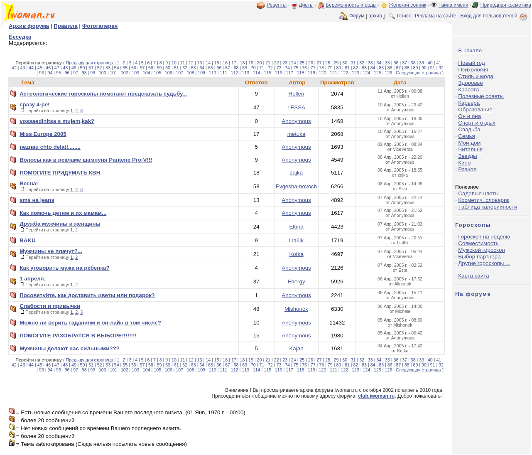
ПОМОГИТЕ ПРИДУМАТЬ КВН (60, 173)
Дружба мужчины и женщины (60, 224)
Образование (475, 109)
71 (261, 67)
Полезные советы (481, 96)
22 (276, 62)
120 (322, 72)
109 (201, 72)
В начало (470, 50)
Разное (467, 169)
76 (304, 67)
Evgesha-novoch (296, 186)
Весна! (29, 183)
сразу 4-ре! (34, 104)
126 (388, 72)
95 (58, 72)
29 (336, 62)
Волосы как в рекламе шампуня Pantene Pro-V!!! (86, 160)
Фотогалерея (100, 26)
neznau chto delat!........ (50, 147)
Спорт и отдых (476, 123)
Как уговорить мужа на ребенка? (64, 268)
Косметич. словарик (483, 200)
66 (219, 67)
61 (176, 67)
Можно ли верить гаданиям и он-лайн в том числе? (90, 323)
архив (375, 16)
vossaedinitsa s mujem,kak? (57, 121)
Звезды (467, 156)
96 (67, 72)
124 (366, 72)
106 (168, 72)
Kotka (296, 254)
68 (236, 67)
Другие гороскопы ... (484, 263)
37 (404, 62)
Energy (296, 281)
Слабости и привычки (50, 306)
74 (287, 67)
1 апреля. (32, 278)
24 (293, 62)
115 (267, 72)
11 (182, 62)
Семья (466, 136)
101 (113, 72)
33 (370, 62)
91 (432, 67)
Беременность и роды (351, 5)
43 (22, 67)
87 (398, 67)
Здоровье (470, 83)
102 (124, 72)
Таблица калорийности (487, 207)
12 (191, 62)
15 (216, 62)
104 (146, 72)
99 (92, 72)
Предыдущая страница (89, 62)
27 (319, 62)
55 (125, 67)
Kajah (296, 348)
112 (234, 72)
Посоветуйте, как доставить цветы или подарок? (87, 295)
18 (242, 62)
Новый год (471, 63)
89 (415, 67)
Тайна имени (453, 5)
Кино (464, 163)
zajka (296, 173)
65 (210, 67)
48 (65, 67)
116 (278, 72)
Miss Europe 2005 (43, 134)
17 (233, 62)
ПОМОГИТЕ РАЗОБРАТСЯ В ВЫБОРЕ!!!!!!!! (78, 335)
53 (107, 67)
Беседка (20, 37)
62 (184, 67)
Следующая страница (418, 72)
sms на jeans (37, 200)
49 (73, 67)
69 (244, 67)
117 (289, 72)
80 (338, 67)
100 (102, 72)
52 (99, 67)
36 (396, 62)
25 (301, 62)
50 (82, 67)
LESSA (296, 107)
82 (355, 67)
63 (193, 67)
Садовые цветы (478, 193)
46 (48, 67)
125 (377, 72)
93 (41, 72)
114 (256, 72)
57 (142, 67)
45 (39, 67)
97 (75, 72)
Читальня (470, 149)
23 (284, 62)
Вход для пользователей (494, 16)
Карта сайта (473, 276)
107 (179, 72)
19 (250, 62)
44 (31, 67)
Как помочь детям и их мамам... (63, 213)
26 (310, 62)
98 (84, 72)
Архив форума (29, 26)
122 (344, 72)
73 (278, 67)
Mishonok (296, 309)
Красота (468, 89)
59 (159, 67)
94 (50, 72)
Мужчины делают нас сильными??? (70, 348)
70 (253, 67)
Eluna (296, 227)
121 (333, 72)
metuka (296, 134)
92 (441, 67)
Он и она (469, 116)
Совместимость (478, 243)
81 (347, 67)
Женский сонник (407, 5)
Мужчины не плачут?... (51, 251)
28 (327, 62)
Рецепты (277, 5)
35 (387, 62)
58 (150, 67)
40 (430, 62)
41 (438, 62)
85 (381, 67)
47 (56, 67)
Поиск (404, 16)
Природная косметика (506, 5)
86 (389, 67)
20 (259, 62)
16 (225, 62)
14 (208, 62)
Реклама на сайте (435, 16)
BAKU (28, 240)
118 (300, 72)
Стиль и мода (475, 76)
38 (413, 62)
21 (267, 62)
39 (421, 62)
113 (245, 72)
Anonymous (296, 121)
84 (372, 67)
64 (201, 67)
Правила (65, 26)
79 (330, 67)
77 (313, 67)
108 (190, 72)
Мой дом (469, 143)
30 (344, 62)
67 (227, 67)
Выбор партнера (479, 256)
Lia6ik (296, 240)
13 (199, 62)
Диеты (306, 5)
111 (223, 72)
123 (355, 72)
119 (311, 72)
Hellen (296, 94)
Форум (356, 16)
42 (14, 67)
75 (296, 67)
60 (167, 67)
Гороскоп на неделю (484, 237)
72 (270, 67)
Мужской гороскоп (481, 250)
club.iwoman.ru (376, 396)
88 (407, 67)
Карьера (469, 103)
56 (133, 67)
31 (353, 62)
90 (424, 67)
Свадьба (469, 129)
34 (378, 62)
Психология (473, 69)
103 (135, 72)
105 (157, 72)
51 (90, 67)
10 (174, 62)
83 (364, 67)
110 (212, 72)
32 (361, 62)
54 (116, 67)
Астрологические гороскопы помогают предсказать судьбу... (103, 94)
